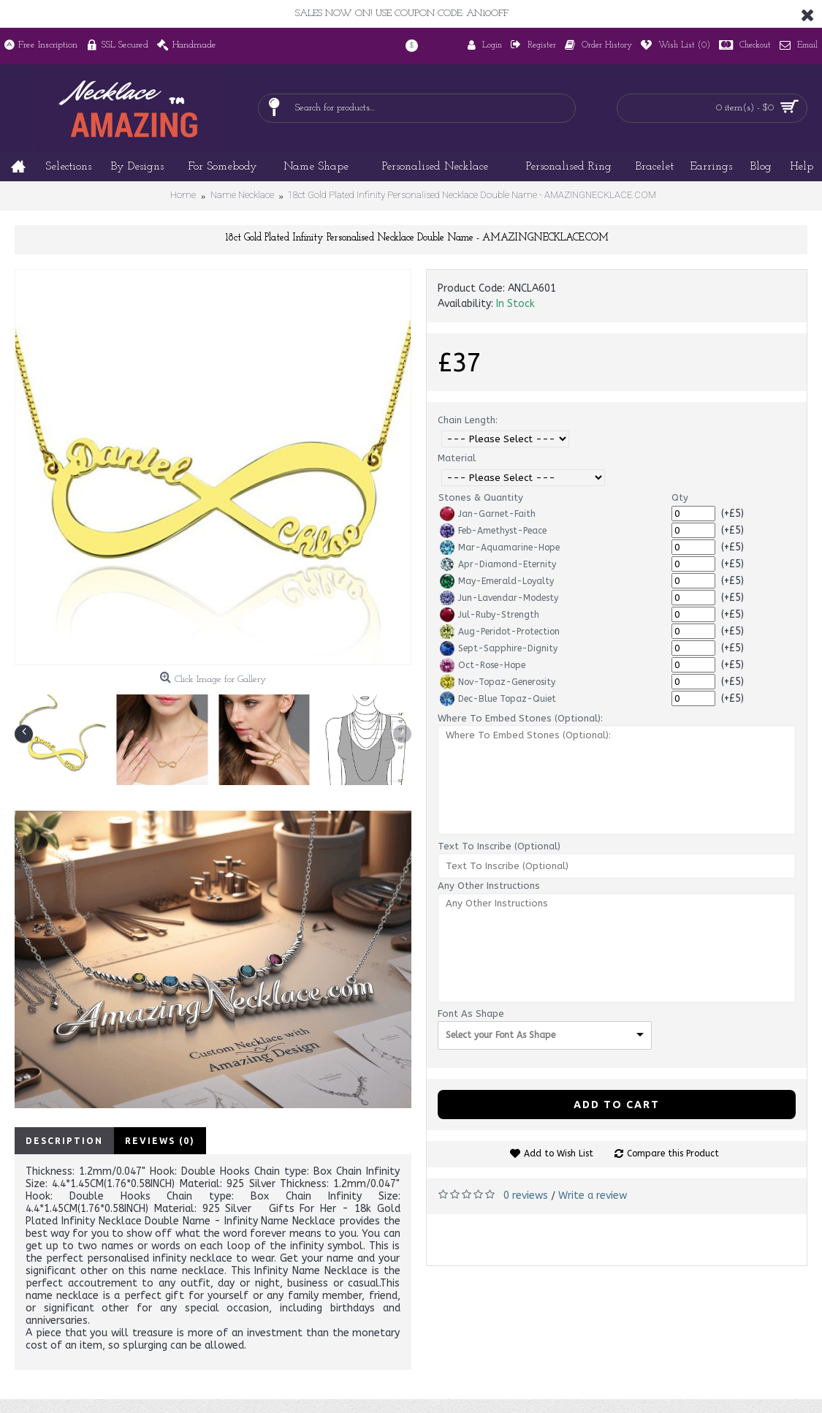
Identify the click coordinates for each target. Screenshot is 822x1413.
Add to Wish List (558, 1153)
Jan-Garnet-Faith (488, 514)
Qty (679, 497)
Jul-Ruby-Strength (489, 614)
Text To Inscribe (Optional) (499, 846)
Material (457, 457)
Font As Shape (471, 1013)
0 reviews (525, 1195)
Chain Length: (468, 419)
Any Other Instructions (489, 885)
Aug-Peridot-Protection (500, 631)
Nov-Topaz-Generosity (497, 682)
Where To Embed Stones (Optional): (520, 718)
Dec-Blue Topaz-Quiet (498, 699)
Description (64, 1140)
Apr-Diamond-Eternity (498, 564)
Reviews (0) (160, 1140)
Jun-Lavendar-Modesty (499, 598)
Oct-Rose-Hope (482, 665)
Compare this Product (673, 1153)
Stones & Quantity (480, 497)
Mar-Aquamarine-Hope (500, 547)
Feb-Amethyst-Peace (493, 530)
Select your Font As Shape (500, 1035)
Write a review (592, 1195)
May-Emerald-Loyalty (497, 581)
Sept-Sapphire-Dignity (498, 648)
